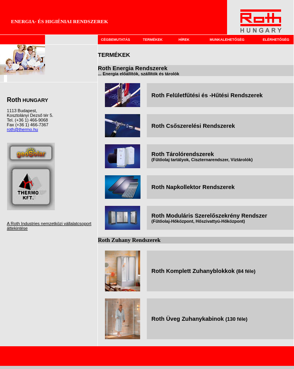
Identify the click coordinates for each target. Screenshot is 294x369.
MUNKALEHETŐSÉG (226, 40)
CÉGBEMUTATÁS (115, 40)
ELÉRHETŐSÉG (276, 40)
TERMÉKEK (153, 40)
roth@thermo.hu (22, 129)
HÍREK (184, 40)
